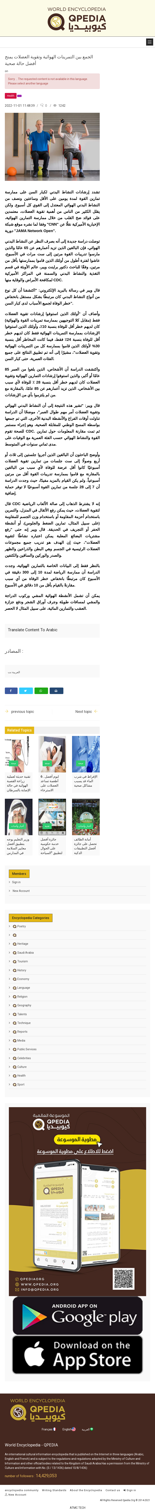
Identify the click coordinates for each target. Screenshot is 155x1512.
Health (19, 1075)
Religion (19, 996)
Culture (19, 1066)
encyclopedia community (22, 1490)
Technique (21, 1023)
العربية (88, 1429)
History (19, 970)
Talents (19, 1014)
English (69, 1429)
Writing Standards (54, 1490)
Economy (20, 979)
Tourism (20, 961)
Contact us (113, 1490)
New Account (21, 890)
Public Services (24, 1049)
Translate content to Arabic (33, 629)
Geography (21, 1005)
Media (18, 1040)
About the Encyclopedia (86, 1490)
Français (49, 1429)
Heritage (20, 943)
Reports (19, 1031)
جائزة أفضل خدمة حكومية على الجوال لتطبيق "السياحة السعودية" (51, 848)
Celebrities (21, 1058)
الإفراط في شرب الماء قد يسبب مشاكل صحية (85, 781)
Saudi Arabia (23, 952)
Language (21, 987)
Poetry (19, 926)
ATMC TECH (77, 1507)
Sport (18, 1084)
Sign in (16, 882)
